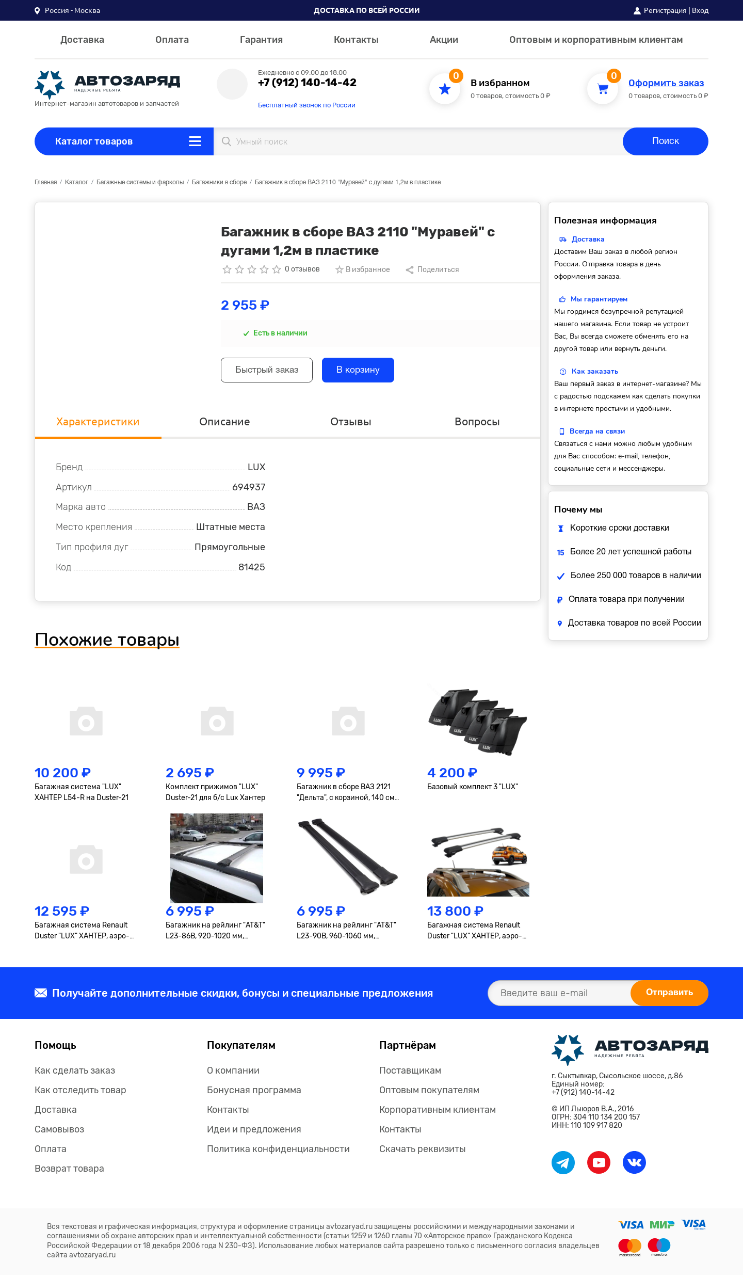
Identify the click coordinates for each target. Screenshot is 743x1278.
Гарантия (261, 39)
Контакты (356, 39)
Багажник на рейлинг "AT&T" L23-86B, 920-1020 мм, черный (215, 934)
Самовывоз (59, 1132)
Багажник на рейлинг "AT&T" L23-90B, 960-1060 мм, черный (346, 934)
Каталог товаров (94, 141)
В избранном (500, 83)
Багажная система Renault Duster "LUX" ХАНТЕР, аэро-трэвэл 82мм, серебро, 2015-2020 (84, 934)
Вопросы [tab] (477, 423)
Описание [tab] (224, 423)
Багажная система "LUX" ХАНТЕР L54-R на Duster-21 (81, 795)
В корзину (367, 371)
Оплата (172, 39)
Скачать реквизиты (422, 1152)
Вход (700, 10)
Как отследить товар (80, 1093)
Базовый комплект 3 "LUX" (472, 789)
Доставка (82, 39)
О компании (233, 1073)
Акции (444, 39)
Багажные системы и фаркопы (140, 182)
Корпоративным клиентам (437, 1113)
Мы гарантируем (599, 299)
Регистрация (665, 10)
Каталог (76, 182)
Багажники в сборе (219, 182)
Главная (46, 182)
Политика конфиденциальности (278, 1152)
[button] (67, 10)
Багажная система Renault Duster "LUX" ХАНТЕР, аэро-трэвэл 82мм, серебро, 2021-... (474, 934)
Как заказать (595, 371)
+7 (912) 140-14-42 (307, 82)
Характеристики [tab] (98, 423)
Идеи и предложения (254, 1132)
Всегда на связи (597, 431)
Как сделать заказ (75, 1073)
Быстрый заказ (270, 371)
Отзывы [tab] (351, 423)
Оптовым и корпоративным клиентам (596, 39)
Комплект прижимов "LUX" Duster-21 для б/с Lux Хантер (215, 795)
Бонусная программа (254, 1093)
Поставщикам (410, 1073)
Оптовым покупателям (429, 1093)
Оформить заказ (666, 83)
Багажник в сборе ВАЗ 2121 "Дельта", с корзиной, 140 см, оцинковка (346, 795)
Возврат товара (69, 1171)
